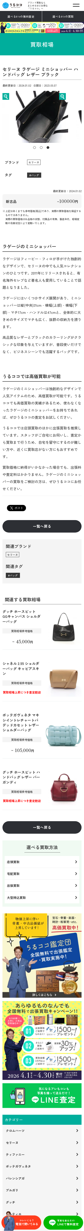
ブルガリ (12, 1190)
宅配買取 (13, 873)
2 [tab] (41, 147)
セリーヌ (33, 162)
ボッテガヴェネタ (18, 1166)
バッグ (35, 175)
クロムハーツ (15, 1130)
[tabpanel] (42, 117)
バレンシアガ (15, 1178)
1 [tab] (34, 147)
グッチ (10, 1202)
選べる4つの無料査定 (20, 16)
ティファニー (15, 1154)
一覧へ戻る (42, 526)
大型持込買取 (16, 897)
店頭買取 (13, 862)
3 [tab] (48, 147)
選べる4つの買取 (63, 16)
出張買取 (13, 885)
